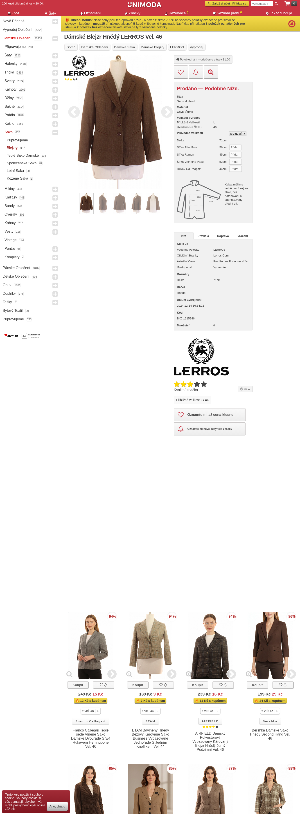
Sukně (10, 106)
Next (165, 111)
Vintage (11, 240)
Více (244, 389)
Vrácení (242, 236)
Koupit (77, 685)
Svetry (10, 81)
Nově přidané (14, 21)
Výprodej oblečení (17, 29)
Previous (73, 111)
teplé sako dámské (23, 155)
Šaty (8, 55)
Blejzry (12, 148)
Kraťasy (11, 197)
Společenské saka (22, 163)
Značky (132, 13)
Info (183, 236)
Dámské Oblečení (17, 38)
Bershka (270, 721)
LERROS (219, 249)
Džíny (9, 98)
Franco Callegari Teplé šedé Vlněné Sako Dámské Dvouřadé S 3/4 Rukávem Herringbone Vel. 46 (90, 738)
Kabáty (10, 223)
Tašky (7, 302)
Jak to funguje (279, 13)
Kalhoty (10, 89)
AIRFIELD (210, 721)
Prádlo (10, 115)
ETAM (150, 721)
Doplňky (9, 293)
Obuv (7, 285)
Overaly (11, 214)
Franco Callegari (90, 721)
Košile (9, 123)
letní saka (15, 171)
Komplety (12, 257)
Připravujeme (15, 47)
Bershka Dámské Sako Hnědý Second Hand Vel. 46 (270, 734)
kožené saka (17, 178)
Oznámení (90, 13)
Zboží (14, 13)
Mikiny (10, 189)
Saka (9, 132)
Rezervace (177, 13)
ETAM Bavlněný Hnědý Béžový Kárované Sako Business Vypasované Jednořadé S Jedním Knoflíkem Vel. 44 (150, 738)
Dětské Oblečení (16, 276)
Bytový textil (13, 310)
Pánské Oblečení (16, 268)
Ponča (10, 248)
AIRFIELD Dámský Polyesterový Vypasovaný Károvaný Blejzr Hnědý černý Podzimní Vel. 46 (210, 741)
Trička (9, 72)
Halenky (11, 64)
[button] (91, 711)
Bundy (10, 206)
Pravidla (203, 236)
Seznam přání (227, 13)
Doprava (223, 236)
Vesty (9, 231)
